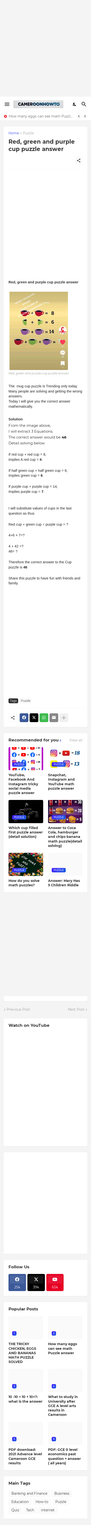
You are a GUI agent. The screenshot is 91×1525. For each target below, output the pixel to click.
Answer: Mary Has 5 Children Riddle (64, 882)
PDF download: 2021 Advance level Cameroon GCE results (25, 1456)
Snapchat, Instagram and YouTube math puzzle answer (61, 782)
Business (61, 1493)
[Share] (79, 160)
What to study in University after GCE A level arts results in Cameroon (63, 1406)
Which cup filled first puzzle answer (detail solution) (25, 832)
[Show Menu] (6, 104)
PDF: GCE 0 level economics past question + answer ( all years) (64, 1456)
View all (76, 740)
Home (13, 133)
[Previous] (78, 116)
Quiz (15, 1510)
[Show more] (63, 717)
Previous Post (18, 1009)
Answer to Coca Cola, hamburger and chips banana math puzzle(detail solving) (65, 837)
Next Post (76, 1009)
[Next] (85, 116)
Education (20, 1502)
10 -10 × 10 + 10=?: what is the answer (25, 1399)
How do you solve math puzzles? (24, 882)
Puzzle (28, 133)
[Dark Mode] (75, 104)
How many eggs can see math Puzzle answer (41, 116)
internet (48, 1510)
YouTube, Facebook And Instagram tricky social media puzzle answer (23, 784)
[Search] (84, 104)
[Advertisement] (45, 48)
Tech (30, 1510)
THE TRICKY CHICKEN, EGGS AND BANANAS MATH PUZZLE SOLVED (22, 1353)
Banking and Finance (29, 1493)
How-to (42, 1502)
